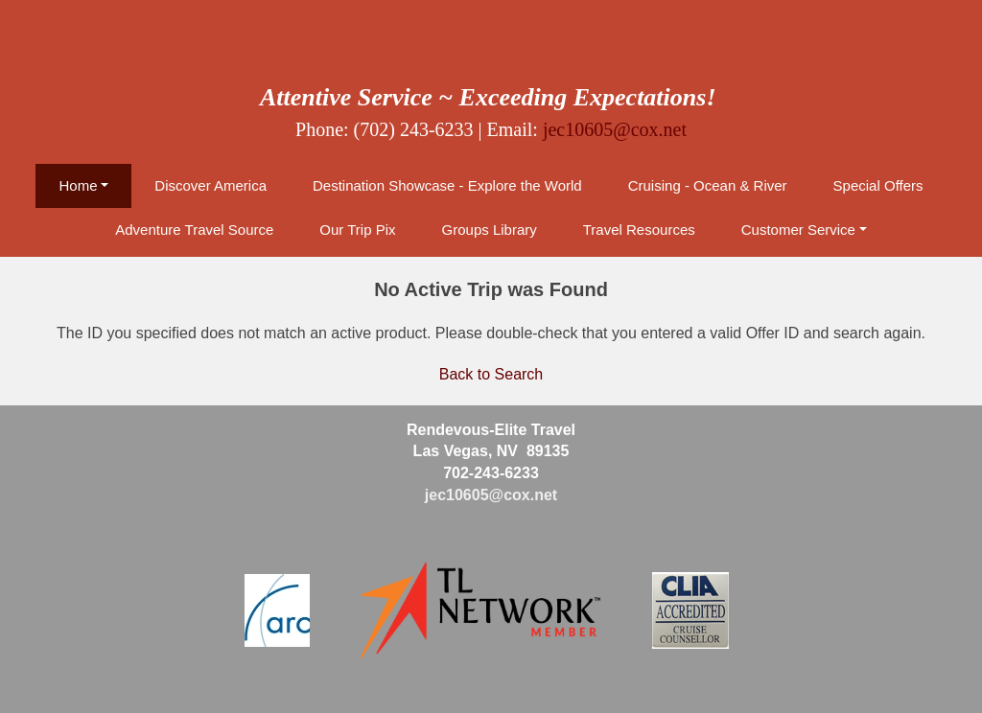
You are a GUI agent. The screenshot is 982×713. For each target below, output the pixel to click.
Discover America (210, 185)
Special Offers (878, 185)
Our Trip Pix (357, 229)
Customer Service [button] (798, 229)
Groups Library (489, 229)
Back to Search (491, 374)
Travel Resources (639, 229)
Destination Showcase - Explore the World (447, 185)
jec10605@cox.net (615, 129)
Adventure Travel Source (194, 229)
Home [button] (77, 185)
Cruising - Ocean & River (707, 185)
